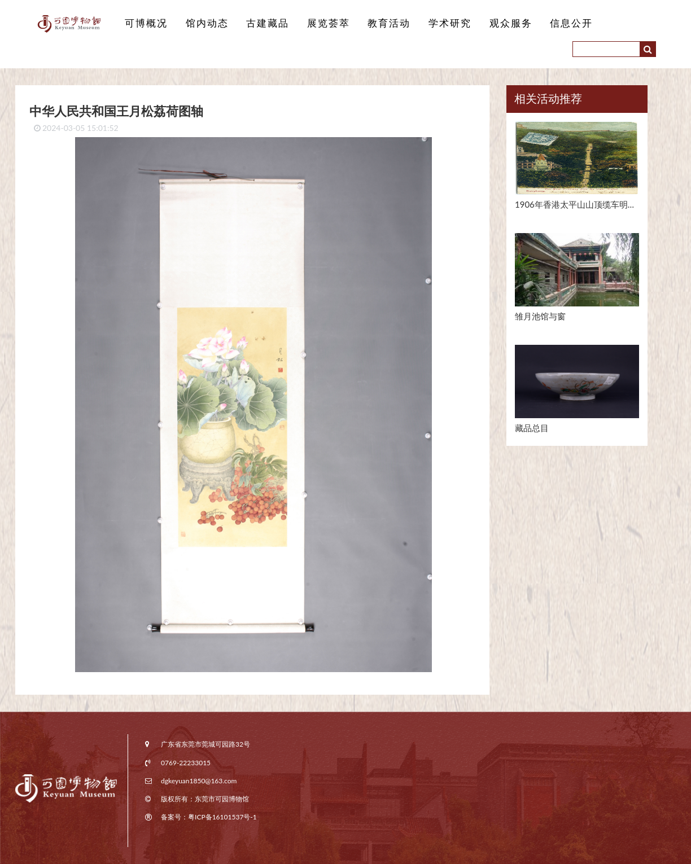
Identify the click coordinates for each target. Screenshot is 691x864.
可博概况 (146, 23)
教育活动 (389, 23)
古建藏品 (267, 23)
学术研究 (449, 23)
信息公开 (571, 23)
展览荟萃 (328, 23)
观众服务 (510, 23)
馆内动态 (207, 23)
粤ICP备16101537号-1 (222, 817)
